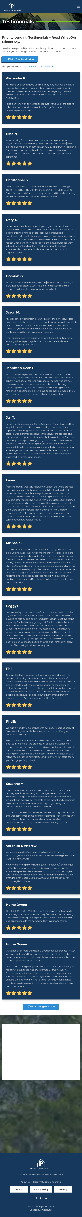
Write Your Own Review (20, 260)
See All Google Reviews (41, 1208)
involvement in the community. (39, 268)
